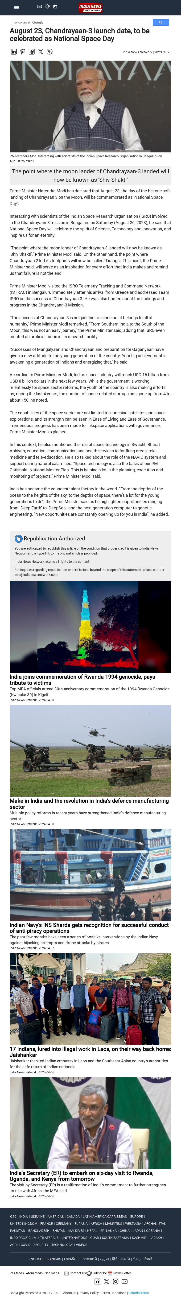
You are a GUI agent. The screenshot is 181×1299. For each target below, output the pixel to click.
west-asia (133, 1223)
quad (94, 1238)
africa (96, 1223)
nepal (92, 1231)
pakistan (17, 1231)
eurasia (81, 1223)
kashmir (139, 1238)
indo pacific (20, 1238)
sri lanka (108, 1231)
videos (81, 1245)
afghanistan (155, 1223)
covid (25, 1245)
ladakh (155, 1238)
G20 (13, 1216)
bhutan (59, 1231)
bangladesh (38, 1231)
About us (69, 1293)
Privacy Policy (88, 1293)
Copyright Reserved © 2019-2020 (34, 1293)
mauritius (113, 1223)
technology (62, 1245)
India (23, 1216)
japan (138, 1231)
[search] (81, 22)
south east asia (115, 1238)
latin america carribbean (105, 1216)
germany (63, 1223)
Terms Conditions (113, 1293)
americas (56, 1216)
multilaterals (46, 1238)
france (46, 1223)
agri (14, 1245)
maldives (76, 1231)
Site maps (52, 1273)
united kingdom (23, 1223)
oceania (153, 1231)
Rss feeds (17, 1273)
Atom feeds (34, 1273)
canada (73, 1216)
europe (136, 1216)
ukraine (38, 1216)
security (40, 1245)
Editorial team (138, 1293)
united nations (74, 1238)
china (125, 1231)
